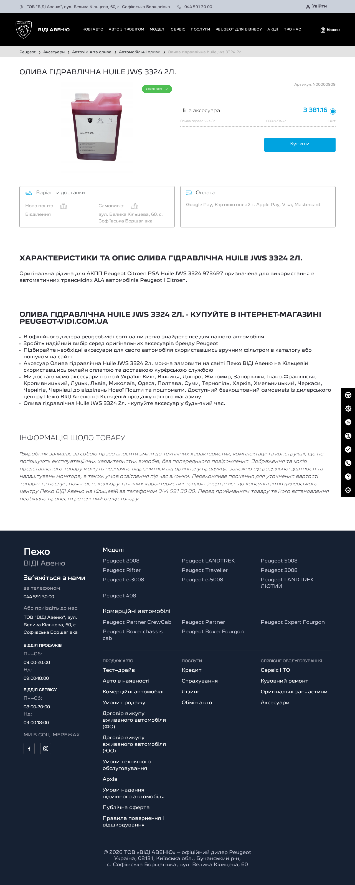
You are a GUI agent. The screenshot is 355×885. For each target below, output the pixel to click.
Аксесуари (275, 703)
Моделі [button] (158, 29)
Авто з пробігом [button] (126, 29)
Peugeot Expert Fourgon (293, 622)
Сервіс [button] (178, 29)
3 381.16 (315, 110)
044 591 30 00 (194, 7)
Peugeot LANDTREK (208, 561)
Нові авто (92, 29)
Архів (110, 779)
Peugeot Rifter (122, 570)
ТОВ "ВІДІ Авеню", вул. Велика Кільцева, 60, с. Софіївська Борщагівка (95, 7)
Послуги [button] (200, 29)
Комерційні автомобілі (133, 692)
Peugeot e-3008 (123, 580)
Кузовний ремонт (284, 681)
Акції (272, 29)
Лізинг (191, 692)
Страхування (200, 681)
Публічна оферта (126, 807)
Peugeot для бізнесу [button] (238, 29)
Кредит (192, 670)
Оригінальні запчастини (294, 692)
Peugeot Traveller (205, 570)
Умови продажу (124, 703)
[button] (330, 30)
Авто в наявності (126, 681)
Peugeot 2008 (121, 561)
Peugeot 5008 (279, 561)
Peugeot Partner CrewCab (137, 622)
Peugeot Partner (203, 622)
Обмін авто (197, 703)
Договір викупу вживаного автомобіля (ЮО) (134, 744)
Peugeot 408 (119, 596)
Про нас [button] (292, 29)
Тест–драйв (119, 670)
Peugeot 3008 (279, 570)
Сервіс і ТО (275, 670)
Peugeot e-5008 (202, 580)
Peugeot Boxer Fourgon (213, 632)
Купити (300, 144)
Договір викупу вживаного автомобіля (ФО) (134, 720)
